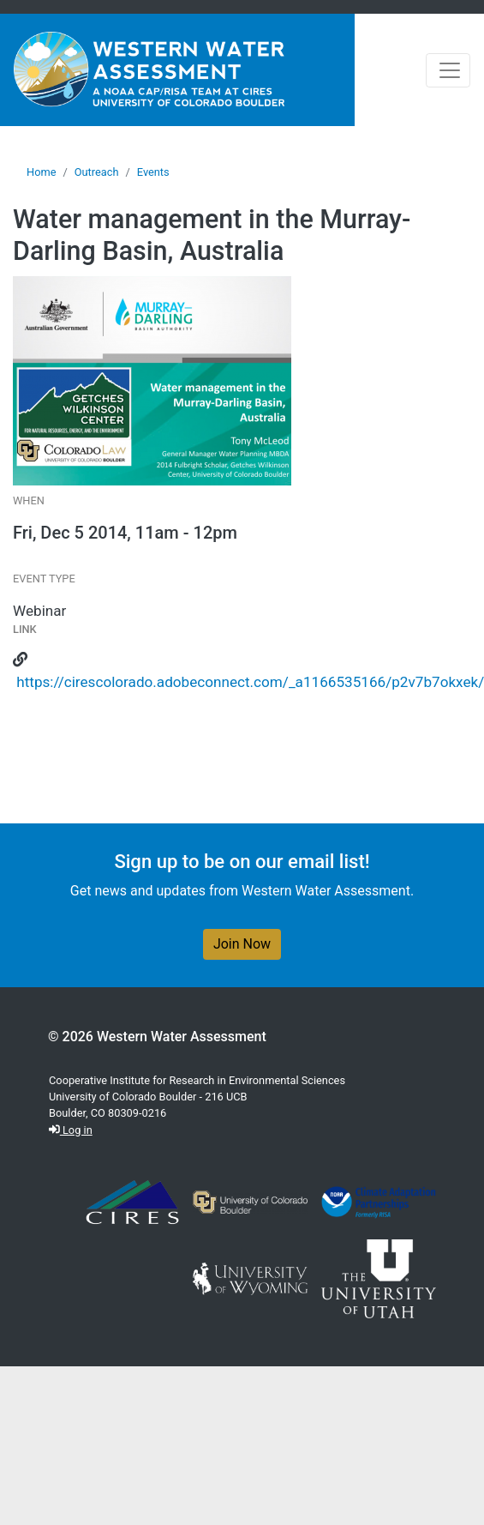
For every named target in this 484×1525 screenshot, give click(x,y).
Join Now (242, 944)
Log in (71, 1130)
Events (153, 172)
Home (41, 172)
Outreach (97, 172)
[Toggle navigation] (448, 70)
